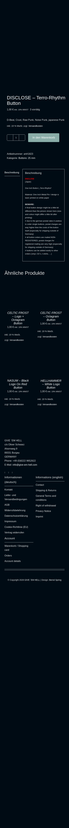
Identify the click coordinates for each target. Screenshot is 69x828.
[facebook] (8, 472)
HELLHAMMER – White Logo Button (51, 384)
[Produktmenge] (16, 138)
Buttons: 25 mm (26, 158)
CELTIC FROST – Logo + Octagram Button (18, 318)
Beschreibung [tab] (11, 172)
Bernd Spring (55, 580)
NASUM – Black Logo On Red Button (18, 384)
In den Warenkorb (43, 137)
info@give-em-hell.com (25, 465)
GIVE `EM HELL (32, 580)
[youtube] (12, 472)
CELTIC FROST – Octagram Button (51, 316)
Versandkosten (35, 126)
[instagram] (4, 472)
